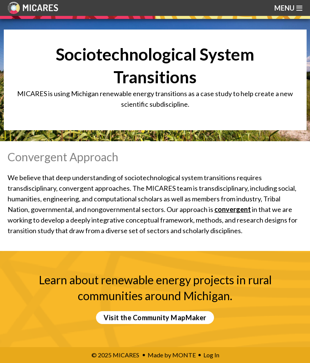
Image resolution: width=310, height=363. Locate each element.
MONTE (184, 354)
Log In (211, 354)
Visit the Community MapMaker (155, 317)
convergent (232, 209)
